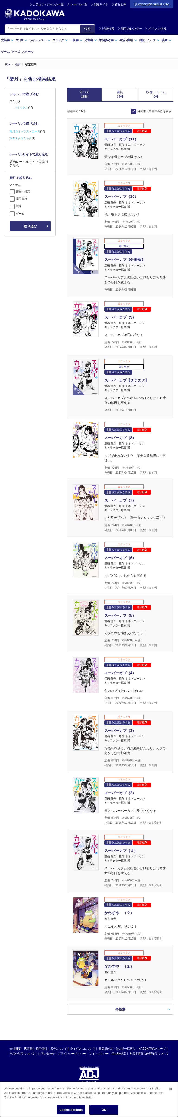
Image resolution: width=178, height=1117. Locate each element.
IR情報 (28, 1048)
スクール (27, 52)
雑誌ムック (149, 40)
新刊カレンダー (130, 28)
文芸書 (7, 40)
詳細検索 (106, 28)
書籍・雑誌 (23, 191)
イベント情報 (155, 28)
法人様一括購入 (125, 1048)
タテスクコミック (21, 138)
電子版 (142, 131)
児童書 (90, 40)
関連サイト (101, 4)
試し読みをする (118, 130)
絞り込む (30, 226)
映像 (167, 40)
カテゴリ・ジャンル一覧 (48, 4)
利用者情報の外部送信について (149, 1053)
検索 (87, 28)
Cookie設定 (119, 1053)
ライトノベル (40, 40)
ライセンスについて (82, 1048)
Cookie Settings (71, 1109)
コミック (60, 40)
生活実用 (128, 40)
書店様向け (106, 1048)
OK (104, 1109)
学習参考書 (108, 40)
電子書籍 (21, 198)
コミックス (21, 107)
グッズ (15, 52)
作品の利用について (22, 1053)
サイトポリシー (99, 1053)
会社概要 (15, 1048)
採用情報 (41, 1048)
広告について (58, 1048)
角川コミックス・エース (25, 131)
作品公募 (120, 4)
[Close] (170, 1089)
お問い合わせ (46, 1053)
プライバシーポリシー (72, 1053)
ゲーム (5, 52)
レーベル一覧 (78, 4)
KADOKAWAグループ (152, 1048)
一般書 (76, 40)
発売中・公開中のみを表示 (154, 111)
